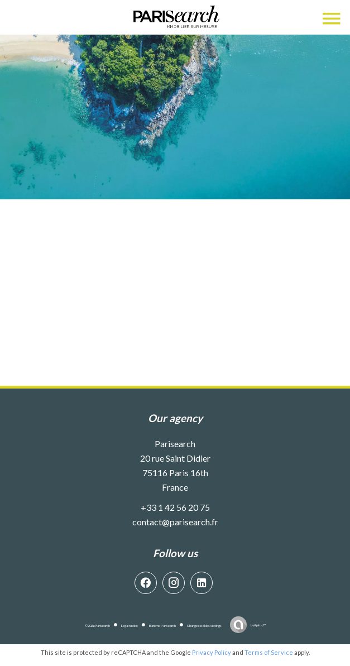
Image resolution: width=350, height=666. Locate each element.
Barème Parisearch (162, 625)
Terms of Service (268, 652)
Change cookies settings (204, 625)
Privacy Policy (211, 652)
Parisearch (175, 443)
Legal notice (129, 625)
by (258, 625)
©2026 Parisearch (97, 625)
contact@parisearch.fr (175, 521)
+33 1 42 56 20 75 (175, 507)
